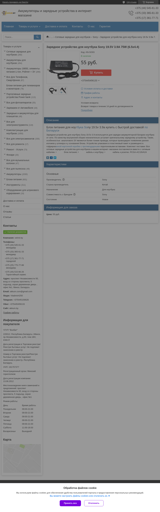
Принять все (70, 503)
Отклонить (93, 503)
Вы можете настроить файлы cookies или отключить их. (79, 496)
